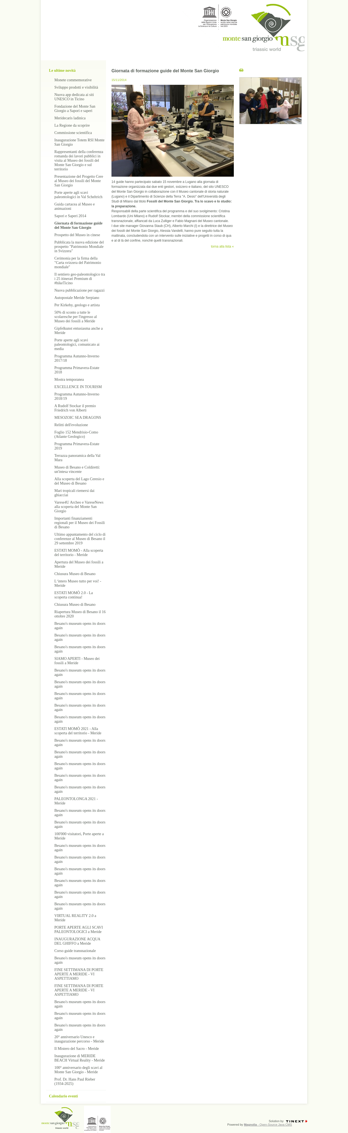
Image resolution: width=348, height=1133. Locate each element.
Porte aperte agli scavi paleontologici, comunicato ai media (77, 344)
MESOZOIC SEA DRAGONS (77, 418)
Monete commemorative (73, 80)
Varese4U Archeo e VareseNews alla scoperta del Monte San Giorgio (79, 506)
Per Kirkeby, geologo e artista (77, 305)
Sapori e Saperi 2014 (70, 216)
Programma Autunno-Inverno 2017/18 (76, 358)
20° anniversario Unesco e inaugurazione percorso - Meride (79, 1039)
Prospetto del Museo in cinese (77, 235)
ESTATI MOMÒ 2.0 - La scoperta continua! (73, 595)
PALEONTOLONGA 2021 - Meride (76, 801)
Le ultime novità (62, 70)
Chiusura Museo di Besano (74, 574)
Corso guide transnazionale (75, 951)
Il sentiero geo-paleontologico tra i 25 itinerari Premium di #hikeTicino (79, 278)
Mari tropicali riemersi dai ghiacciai (74, 493)
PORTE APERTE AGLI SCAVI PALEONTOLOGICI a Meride (78, 929)
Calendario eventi (63, 1096)
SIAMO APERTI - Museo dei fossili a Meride (77, 661)
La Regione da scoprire (72, 125)
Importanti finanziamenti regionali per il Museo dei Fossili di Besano (79, 522)
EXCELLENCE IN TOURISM (78, 387)
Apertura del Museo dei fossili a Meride (78, 564)
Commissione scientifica (73, 133)
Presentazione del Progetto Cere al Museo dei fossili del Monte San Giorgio (78, 180)
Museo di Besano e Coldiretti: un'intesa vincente (77, 469)
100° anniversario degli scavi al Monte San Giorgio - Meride (78, 1070)
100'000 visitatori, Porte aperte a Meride (79, 836)
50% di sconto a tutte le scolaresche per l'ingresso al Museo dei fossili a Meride (75, 316)
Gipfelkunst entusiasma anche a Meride (78, 330)
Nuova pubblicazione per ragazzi (79, 290)
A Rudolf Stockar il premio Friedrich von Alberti (75, 408)
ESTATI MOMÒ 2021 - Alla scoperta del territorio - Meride (77, 731)
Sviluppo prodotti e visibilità (76, 87)
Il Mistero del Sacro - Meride (76, 1049)
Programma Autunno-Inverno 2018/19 (76, 396)
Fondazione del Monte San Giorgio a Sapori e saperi (74, 108)
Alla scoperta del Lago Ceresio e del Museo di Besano (79, 481)
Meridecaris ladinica (70, 118)
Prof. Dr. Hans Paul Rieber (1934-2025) (74, 1081)
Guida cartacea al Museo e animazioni (74, 206)
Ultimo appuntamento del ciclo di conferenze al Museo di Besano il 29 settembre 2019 (79, 538)
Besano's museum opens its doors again (79, 626)
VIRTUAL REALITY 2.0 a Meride (75, 918)
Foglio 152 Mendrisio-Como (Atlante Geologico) (76, 434)
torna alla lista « (222, 246)
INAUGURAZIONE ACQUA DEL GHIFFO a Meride (77, 941)
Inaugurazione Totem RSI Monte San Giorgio (79, 142)
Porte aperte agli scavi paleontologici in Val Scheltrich (78, 195)
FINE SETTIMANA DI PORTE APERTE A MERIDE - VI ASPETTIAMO (78, 974)
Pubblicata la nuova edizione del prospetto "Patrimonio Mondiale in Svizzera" (79, 246)
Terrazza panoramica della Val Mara (77, 458)
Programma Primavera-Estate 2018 (76, 370)
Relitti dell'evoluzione (71, 425)
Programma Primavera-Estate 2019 (76, 446)
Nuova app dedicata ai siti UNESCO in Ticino (74, 97)
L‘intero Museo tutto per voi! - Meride (77, 583)
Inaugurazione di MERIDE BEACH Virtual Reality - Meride (79, 1058)
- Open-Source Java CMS (268, 1124)
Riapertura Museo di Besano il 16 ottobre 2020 (80, 614)
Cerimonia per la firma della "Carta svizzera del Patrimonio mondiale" (77, 262)
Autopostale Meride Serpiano (76, 298)
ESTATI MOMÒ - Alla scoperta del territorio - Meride (78, 552)
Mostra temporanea (69, 379)
